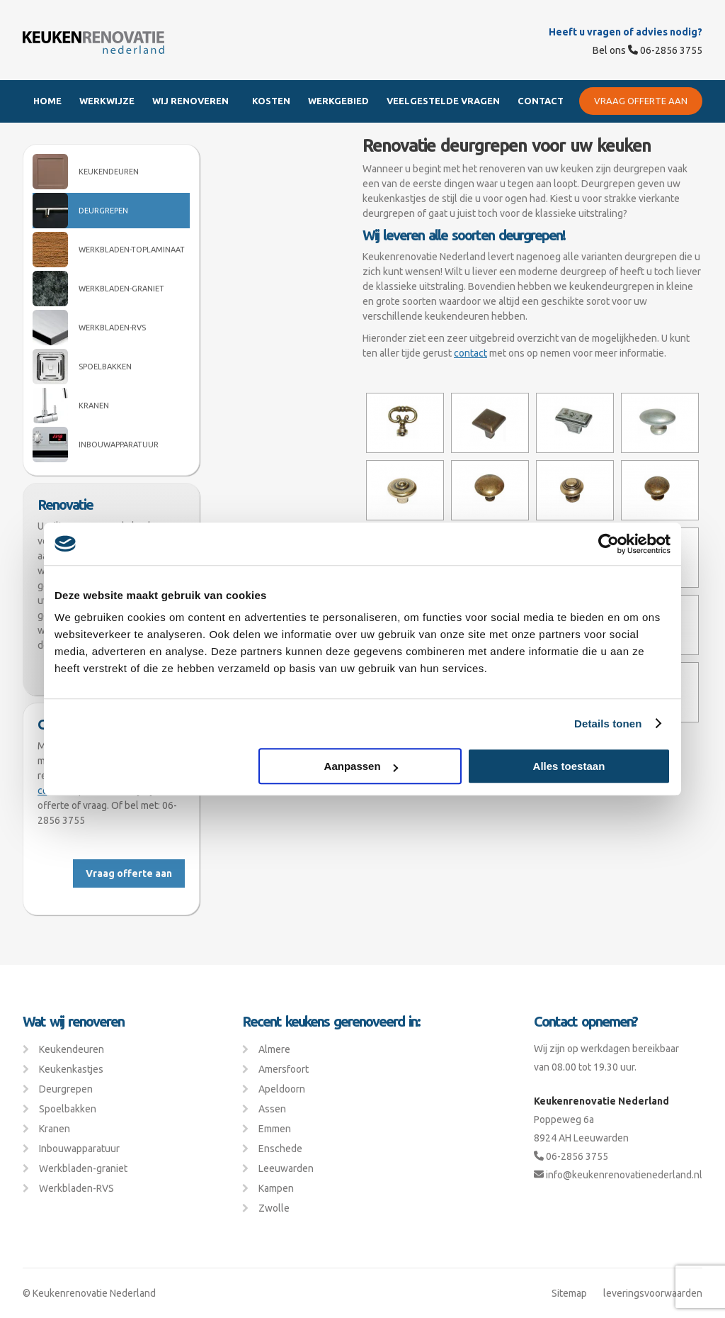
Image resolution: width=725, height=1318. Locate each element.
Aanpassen (361, 766)
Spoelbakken (105, 366)
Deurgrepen (103, 210)
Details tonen (607, 723)
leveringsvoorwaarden (652, 1293)
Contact (541, 101)
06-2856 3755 (665, 50)
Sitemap (569, 1293)
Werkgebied (338, 101)
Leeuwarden (286, 1168)
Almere (274, 1049)
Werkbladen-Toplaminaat (132, 249)
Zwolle (274, 1208)
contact (470, 353)
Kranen (94, 405)
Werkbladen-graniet (121, 288)
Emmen (274, 1128)
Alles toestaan (569, 766)
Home (47, 101)
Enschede (280, 1148)
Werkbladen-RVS (112, 327)
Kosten (271, 101)
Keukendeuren (109, 171)
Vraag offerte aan (640, 101)
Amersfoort (283, 1069)
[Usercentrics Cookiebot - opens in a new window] (608, 543)
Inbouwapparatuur (119, 444)
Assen (272, 1109)
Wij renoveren (190, 101)
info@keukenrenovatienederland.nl (618, 1174)
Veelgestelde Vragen (443, 101)
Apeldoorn (281, 1089)
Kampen (276, 1188)
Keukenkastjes (71, 1069)
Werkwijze (107, 101)
